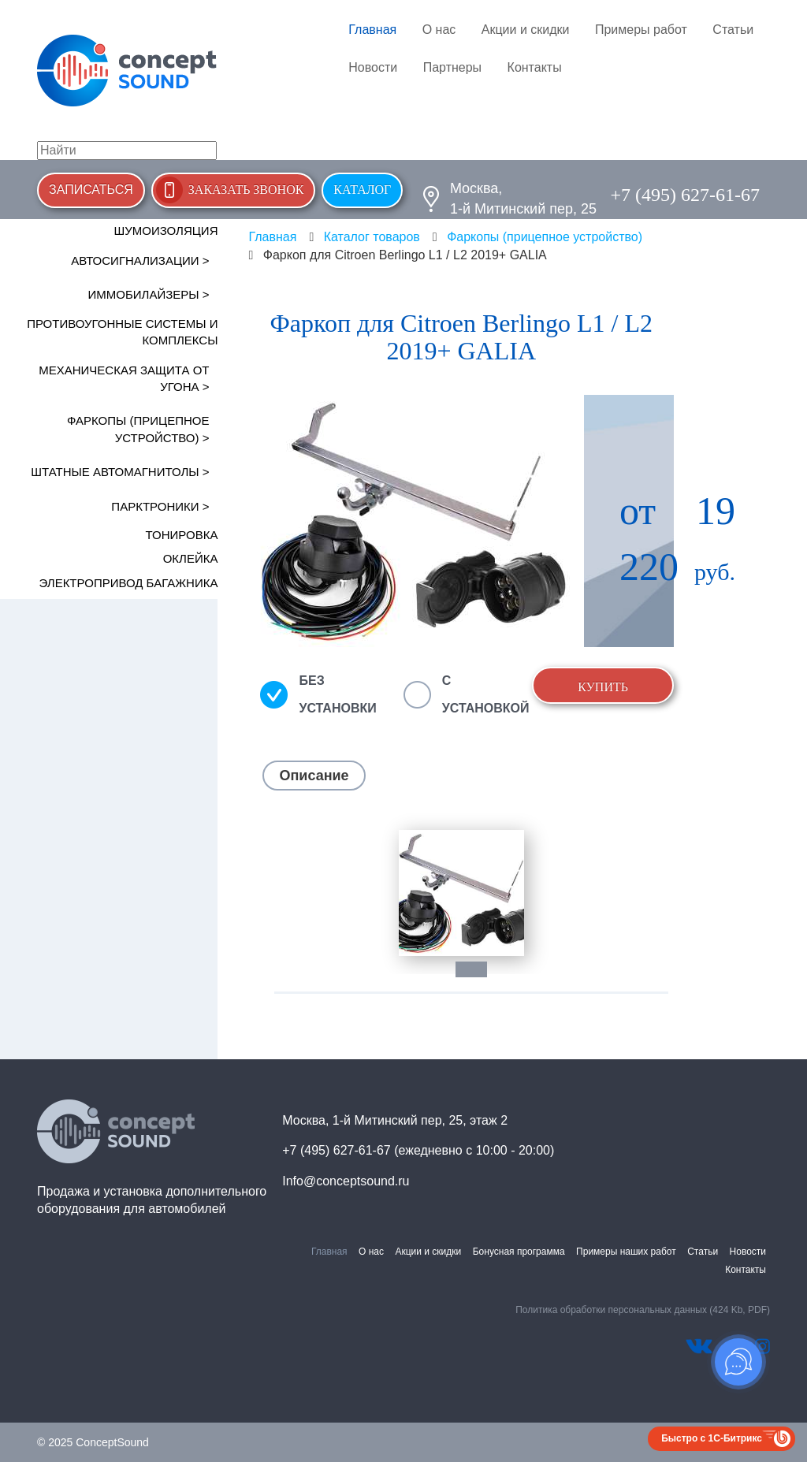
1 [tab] (479, 969)
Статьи (732, 29)
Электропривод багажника (128, 583)
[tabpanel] (461, 892)
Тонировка (182, 534)
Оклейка (190, 558)
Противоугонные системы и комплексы (122, 332)
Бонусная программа (519, 1251)
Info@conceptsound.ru (345, 1181)
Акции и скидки (526, 29)
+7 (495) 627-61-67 (685, 194)
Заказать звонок (246, 189)
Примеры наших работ (626, 1251)
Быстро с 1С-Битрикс (711, 1438)
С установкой (486, 694)
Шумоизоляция (165, 230)
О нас (439, 29)
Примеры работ (641, 29)
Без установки (337, 694)
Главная (372, 29)
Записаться (91, 189)
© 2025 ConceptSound (93, 1442)
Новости (372, 67)
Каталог (362, 189)
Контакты (535, 67)
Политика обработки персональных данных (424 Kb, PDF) (642, 1309)
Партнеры (452, 67)
